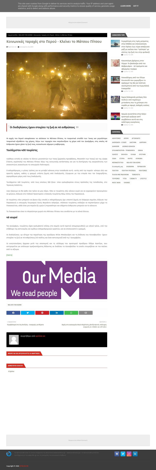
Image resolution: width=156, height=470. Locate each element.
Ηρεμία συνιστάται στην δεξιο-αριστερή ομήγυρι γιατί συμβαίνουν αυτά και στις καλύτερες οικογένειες (134, 118)
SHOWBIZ (127, 183)
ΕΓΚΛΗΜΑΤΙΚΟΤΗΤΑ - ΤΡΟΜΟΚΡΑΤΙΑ (123, 150)
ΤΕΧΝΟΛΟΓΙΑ (136, 174)
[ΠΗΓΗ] (9, 255)
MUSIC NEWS (116, 183)
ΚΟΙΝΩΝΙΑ (139, 158)
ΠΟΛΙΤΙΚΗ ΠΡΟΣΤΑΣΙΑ (128, 170)
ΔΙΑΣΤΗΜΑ (133, 142)
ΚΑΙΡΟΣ (130, 158)
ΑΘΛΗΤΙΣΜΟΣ (116, 138)
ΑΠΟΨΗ (126, 138)
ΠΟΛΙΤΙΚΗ (115, 170)
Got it (136, 6)
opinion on (12, 47)
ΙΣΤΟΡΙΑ (121, 158)
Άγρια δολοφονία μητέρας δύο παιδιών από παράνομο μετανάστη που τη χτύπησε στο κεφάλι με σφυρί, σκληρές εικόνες (135, 101)
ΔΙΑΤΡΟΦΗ (142, 142)
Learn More (125, 6)
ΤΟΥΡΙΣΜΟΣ (116, 178)
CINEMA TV (133, 178)
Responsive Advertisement (78, 22)
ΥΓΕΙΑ (124, 178)
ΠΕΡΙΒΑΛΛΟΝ (141, 166)
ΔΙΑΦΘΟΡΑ (115, 146)
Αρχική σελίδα (12, 35)
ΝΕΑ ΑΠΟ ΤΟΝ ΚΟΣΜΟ (25, 35)
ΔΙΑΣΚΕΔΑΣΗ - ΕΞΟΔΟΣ (119, 142)
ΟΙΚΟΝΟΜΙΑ (130, 166)
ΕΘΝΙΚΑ (140, 150)
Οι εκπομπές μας (117, 166)
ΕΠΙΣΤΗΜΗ (142, 154)
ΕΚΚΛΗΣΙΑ (124, 154)
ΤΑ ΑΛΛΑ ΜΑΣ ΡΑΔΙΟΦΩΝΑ (120, 174)
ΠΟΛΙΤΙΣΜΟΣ (143, 170)
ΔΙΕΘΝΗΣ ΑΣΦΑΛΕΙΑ (128, 146)
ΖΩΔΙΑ (114, 158)
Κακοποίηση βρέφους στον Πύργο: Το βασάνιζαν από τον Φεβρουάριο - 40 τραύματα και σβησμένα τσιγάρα (134, 65)
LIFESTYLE (143, 178)
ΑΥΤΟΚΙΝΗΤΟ (136, 138)
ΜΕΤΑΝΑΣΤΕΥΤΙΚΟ (117, 162)
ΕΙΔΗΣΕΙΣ (115, 154)
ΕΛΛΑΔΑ (133, 154)
